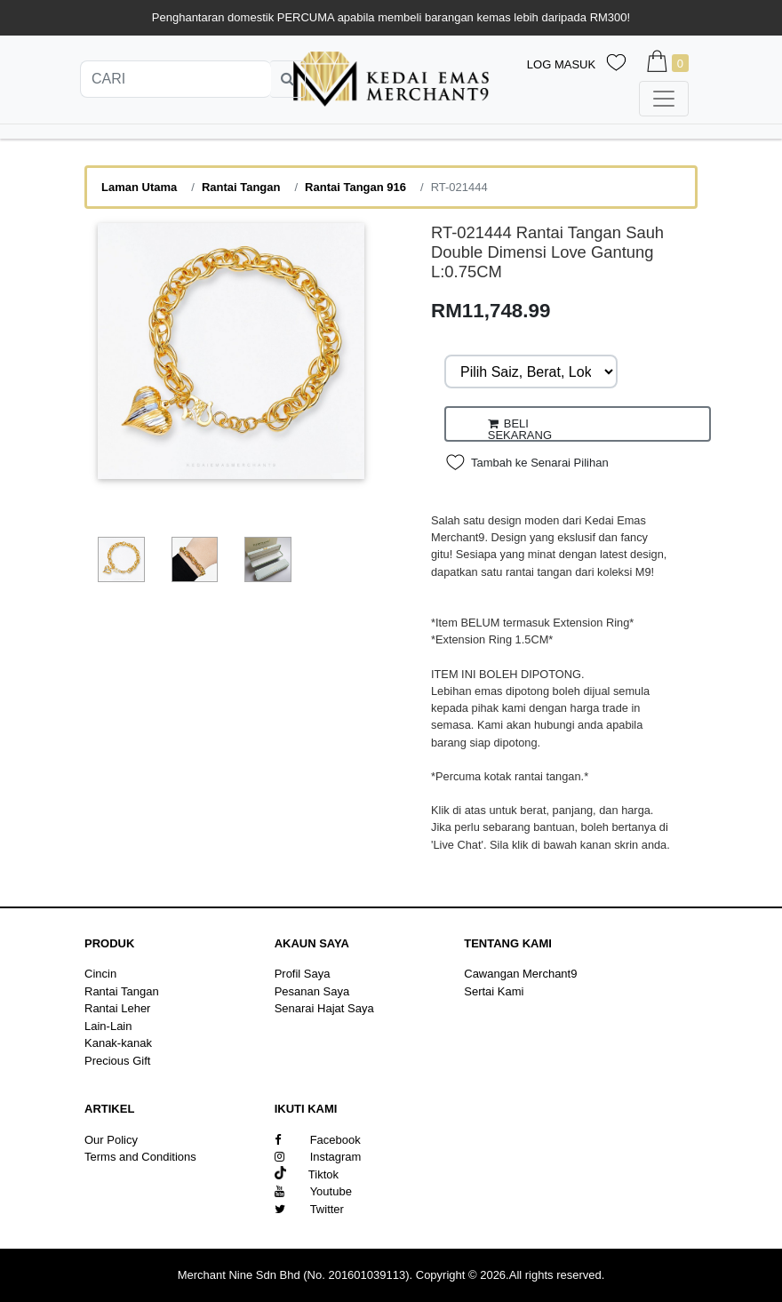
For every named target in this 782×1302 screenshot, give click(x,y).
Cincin (100, 973)
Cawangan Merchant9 (520, 973)
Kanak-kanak (118, 1043)
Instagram (318, 1156)
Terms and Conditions (140, 1156)
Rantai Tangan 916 (355, 187)
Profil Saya (303, 973)
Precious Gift (117, 1060)
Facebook (318, 1139)
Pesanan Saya (312, 991)
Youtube (313, 1191)
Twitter (309, 1209)
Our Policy (111, 1139)
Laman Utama (139, 187)
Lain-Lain (108, 1026)
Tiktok (307, 1174)
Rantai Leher (117, 1008)
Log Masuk (561, 64)
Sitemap (105, 1174)
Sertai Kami (493, 991)
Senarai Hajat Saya (324, 1008)
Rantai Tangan (241, 187)
